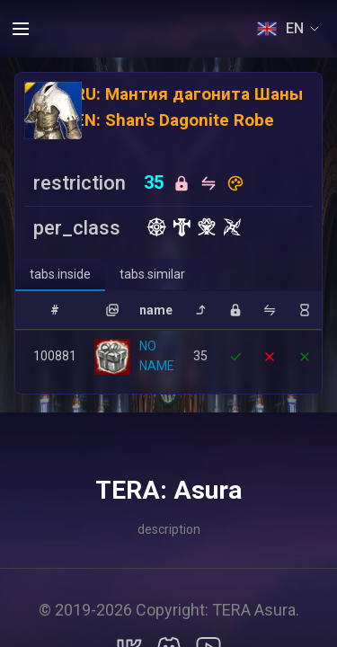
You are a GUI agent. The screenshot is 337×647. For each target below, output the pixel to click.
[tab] (60, 275)
